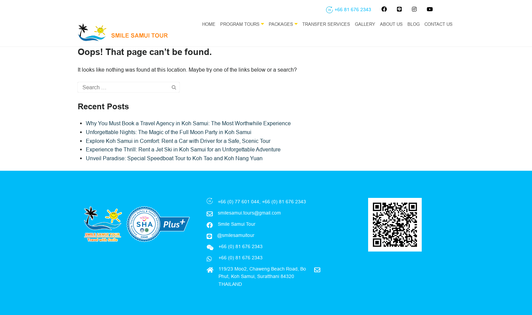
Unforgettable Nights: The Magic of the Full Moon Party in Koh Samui (168, 132)
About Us (391, 24)
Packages (283, 24)
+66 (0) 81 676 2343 (240, 257)
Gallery (365, 24)
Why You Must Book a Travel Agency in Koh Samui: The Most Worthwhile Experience (188, 123)
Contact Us (438, 24)
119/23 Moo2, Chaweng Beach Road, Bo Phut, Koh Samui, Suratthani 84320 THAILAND (262, 276)
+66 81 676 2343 (353, 9)
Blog (413, 24)
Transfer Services (326, 24)
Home (208, 24)
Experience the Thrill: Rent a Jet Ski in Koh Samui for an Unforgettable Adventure (183, 149)
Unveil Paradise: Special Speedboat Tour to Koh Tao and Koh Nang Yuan (174, 158)
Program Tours (242, 24)
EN (451, 37)
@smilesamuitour (235, 235)
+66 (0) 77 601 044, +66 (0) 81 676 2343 (262, 201)
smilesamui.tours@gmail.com (249, 213)
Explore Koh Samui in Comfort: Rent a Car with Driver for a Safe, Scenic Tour (178, 141)
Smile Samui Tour (236, 224)
